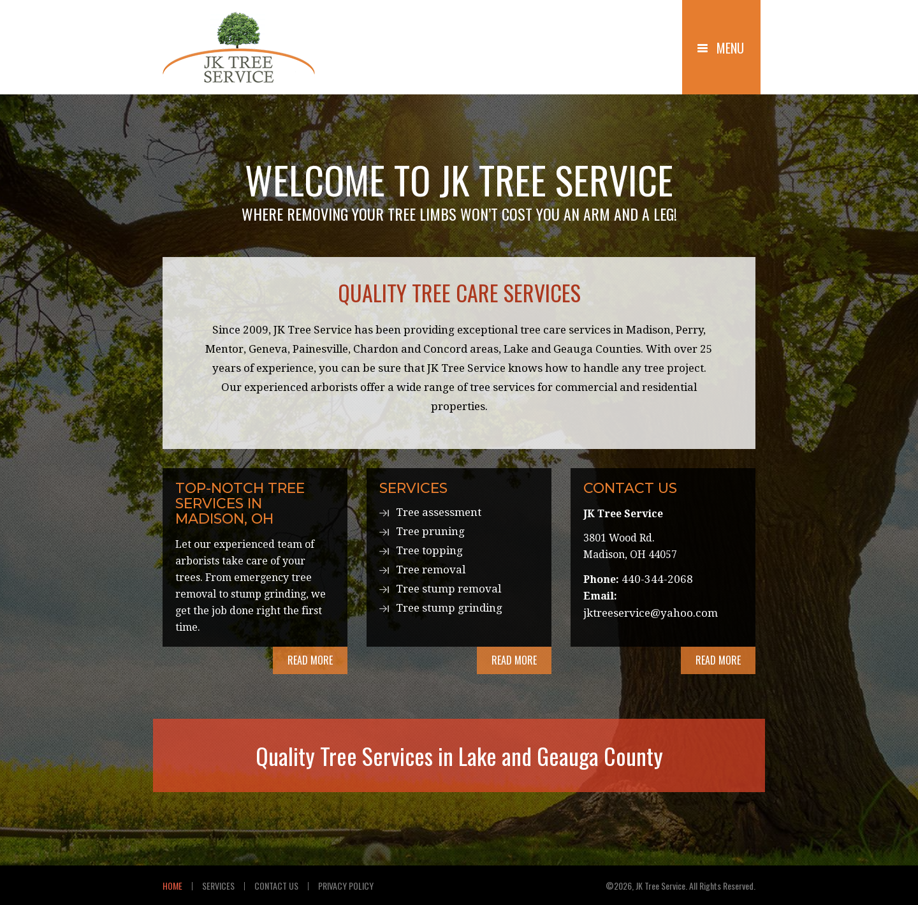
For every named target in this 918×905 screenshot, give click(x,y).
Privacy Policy (346, 885)
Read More (310, 660)
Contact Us (276, 885)
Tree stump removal (448, 588)
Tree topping (429, 550)
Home (172, 885)
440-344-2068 (657, 579)
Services (218, 885)
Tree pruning (430, 531)
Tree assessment (438, 512)
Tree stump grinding (449, 607)
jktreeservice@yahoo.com (650, 613)
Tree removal (430, 569)
